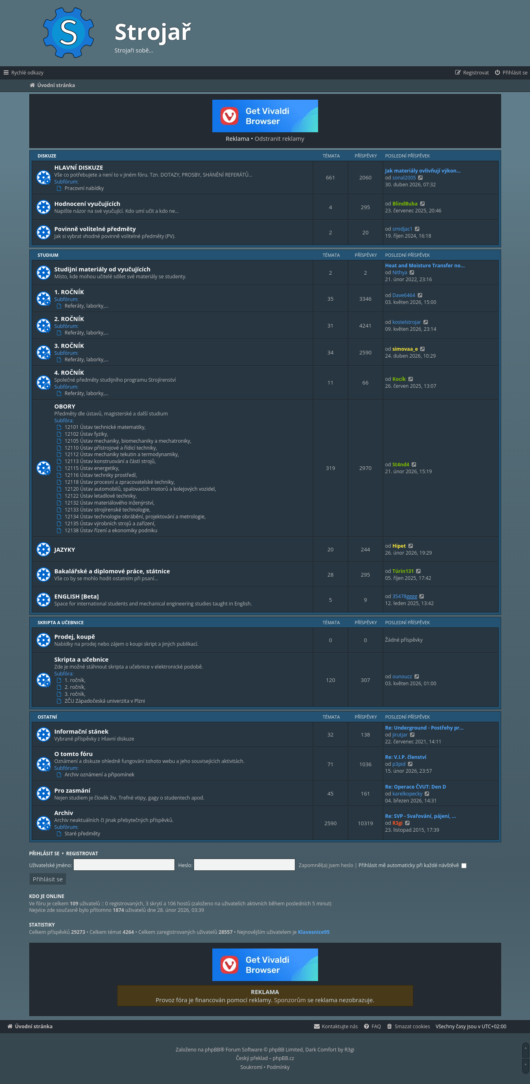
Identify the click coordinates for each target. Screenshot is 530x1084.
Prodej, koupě (75, 636)
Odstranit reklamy (279, 138)
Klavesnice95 (314, 932)
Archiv (64, 813)
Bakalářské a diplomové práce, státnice (112, 571)
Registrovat (82, 853)
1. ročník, (71, 680)
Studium (48, 255)
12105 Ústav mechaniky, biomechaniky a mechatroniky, (124, 441)
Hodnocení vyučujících (87, 203)
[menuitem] (510, 73)
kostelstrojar (407, 322)
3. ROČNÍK (69, 345)
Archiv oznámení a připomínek (96, 774)
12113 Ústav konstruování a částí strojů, (107, 461)
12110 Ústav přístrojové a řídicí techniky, (107, 448)
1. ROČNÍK (69, 292)
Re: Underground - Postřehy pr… (424, 727)
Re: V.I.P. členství (406, 757)
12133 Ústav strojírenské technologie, (104, 510)
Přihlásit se (44, 853)
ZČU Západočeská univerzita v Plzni (101, 701)
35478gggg (405, 596)
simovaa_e (405, 348)
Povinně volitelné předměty (95, 229)
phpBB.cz (283, 1058)
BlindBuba (405, 203)
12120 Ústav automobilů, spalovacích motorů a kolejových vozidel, (137, 489)
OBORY (65, 406)
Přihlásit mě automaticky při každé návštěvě (413, 865)
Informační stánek (82, 731)
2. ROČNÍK (69, 319)
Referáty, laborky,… (83, 306)
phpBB (212, 1049)
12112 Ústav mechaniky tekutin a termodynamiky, (118, 454)
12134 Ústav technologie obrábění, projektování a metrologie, (131, 517)
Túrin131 (403, 571)
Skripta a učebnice (61, 622)
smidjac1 (403, 228)
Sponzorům (290, 1000)
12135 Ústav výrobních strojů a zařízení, (106, 523)
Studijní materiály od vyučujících (103, 269)
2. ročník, (71, 687)
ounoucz (402, 676)
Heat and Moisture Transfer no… (425, 265)
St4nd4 (401, 464)
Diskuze (47, 156)
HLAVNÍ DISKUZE (79, 167)
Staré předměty (79, 833)
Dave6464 (404, 295)
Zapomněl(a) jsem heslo (326, 865)
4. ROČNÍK (69, 372)
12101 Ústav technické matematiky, (102, 427)
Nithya (400, 272)
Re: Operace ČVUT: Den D (415, 786)
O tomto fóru (74, 754)
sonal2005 (404, 177)
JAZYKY (65, 549)
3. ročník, (71, 694)
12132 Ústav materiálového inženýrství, (106, 503)
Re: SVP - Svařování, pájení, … (420, 816)
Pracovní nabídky (81, 188)
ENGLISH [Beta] (77, 596)
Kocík (399, 379)
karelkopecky (408, 793)
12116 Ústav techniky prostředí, (97, 475)
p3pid (399, 764)
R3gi (398, 823)
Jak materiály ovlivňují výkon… (423, 170)
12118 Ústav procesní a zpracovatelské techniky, (116, 482)
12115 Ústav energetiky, (88, 468)
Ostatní (47, 717)
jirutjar (400, 734)
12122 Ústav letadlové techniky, (97, 496)
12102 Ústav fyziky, (83, 434)
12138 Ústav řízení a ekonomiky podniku (107, 530)
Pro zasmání (73, 790)
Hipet (399, 545)
